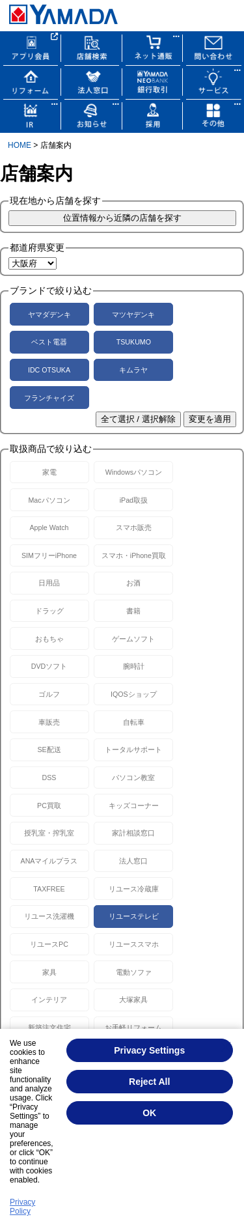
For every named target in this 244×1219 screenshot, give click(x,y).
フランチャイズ (49, 398)
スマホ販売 (134, 527)
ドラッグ (49, 611)
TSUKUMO (133, 342)
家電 (49, 472)
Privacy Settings (149, 1050)
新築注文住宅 (49, 1027)
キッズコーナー (134, 805)
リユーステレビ (134, 916)
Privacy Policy (22, 1207)
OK (149, 1113)
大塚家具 (133, 999)
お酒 (133, 583)
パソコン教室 (133, 777)
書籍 (133, 611)
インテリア (49, 999)
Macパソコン (49, 500)
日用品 (49, 583)
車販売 (49, 722)
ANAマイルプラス (49, 861)
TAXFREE (48, 889)
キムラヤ (133, 370)
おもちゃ (49, 639)
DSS (49, 777)
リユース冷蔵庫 (134, 889)
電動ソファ (134, 972)
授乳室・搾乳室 (49, 833)
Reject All (149, 1081)
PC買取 (49, 805)
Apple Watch (48, 527)
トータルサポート (133, 749)
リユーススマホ (134, 944)
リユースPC (49, 944)
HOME (19, 145)
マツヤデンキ (133, 314)
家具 (49, 972)
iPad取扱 (134, 500)
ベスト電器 (49, 342)
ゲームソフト (133, 639)
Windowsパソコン (133, 472)
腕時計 (133, 666)
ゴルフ (49, 694)
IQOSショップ (134, 694)
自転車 (133, 722)
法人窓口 (133, 861)
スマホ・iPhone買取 (134, 555)
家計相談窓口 (133, 833)
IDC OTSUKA (49, 370)
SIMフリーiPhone (49, 555)
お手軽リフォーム (133, 1027)
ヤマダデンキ (49, 314)
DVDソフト (49, 666)
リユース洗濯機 (49, 916)
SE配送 (49, 749)
